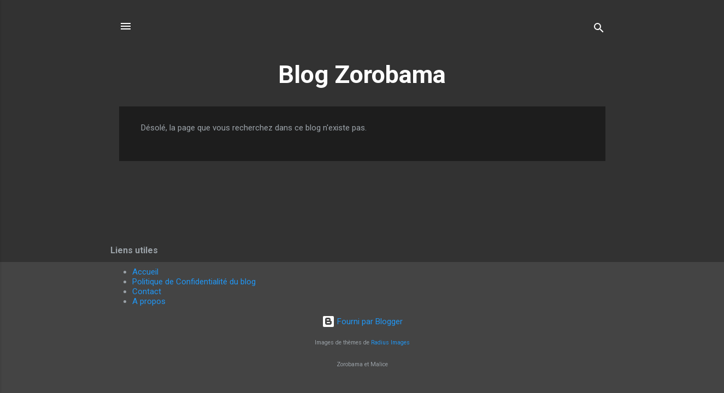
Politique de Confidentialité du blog (194, 282)
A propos (149, 301)
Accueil (145, 272)
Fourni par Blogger (362, 321)
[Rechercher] (598, 29)
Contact (146, 291)
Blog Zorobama (362, 74)
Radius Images (390, 342)
